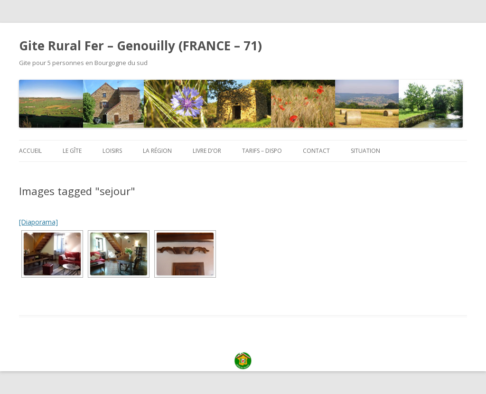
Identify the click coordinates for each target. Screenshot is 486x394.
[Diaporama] (38, 221)
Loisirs (112, 151)
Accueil (30, 151)
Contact (316, 151)
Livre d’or (207, 151)
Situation (365, 151)
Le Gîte (72, 151)
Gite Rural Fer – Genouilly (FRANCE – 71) (140, 45)
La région (157, 151)
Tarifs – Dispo (262, 151)
